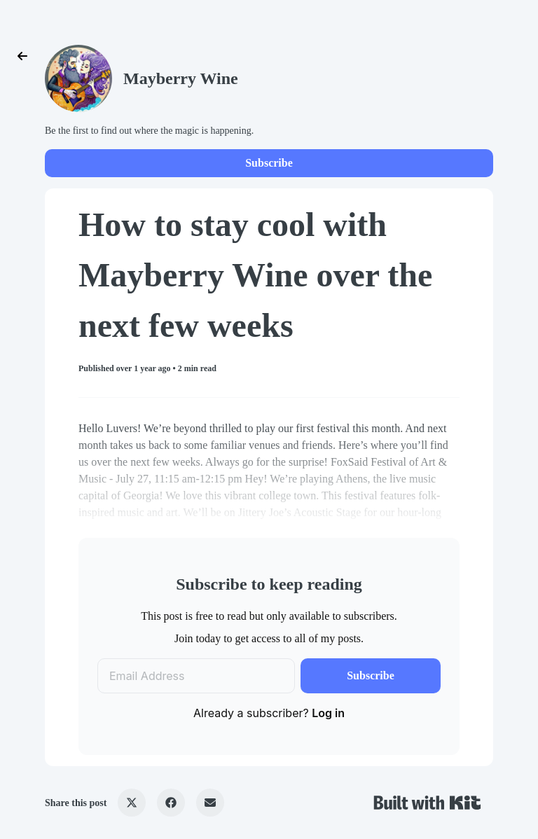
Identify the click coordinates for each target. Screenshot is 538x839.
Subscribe (269, 163)
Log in (328, 713)
